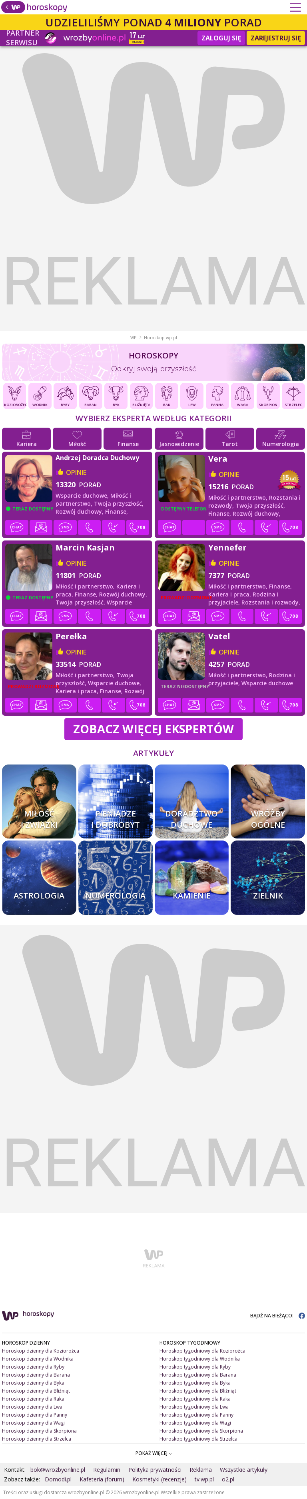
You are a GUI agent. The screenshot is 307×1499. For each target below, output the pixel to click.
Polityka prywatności (154, 1469)
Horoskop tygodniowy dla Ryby (195, 1366)
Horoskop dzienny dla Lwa (32, 1406)
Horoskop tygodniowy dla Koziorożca (202, 1350)
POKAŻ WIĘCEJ (154, 1453)
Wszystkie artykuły (243, 1469)
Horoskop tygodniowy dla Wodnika (199, 1358)
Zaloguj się (221, 38)
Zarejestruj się (276, 38)
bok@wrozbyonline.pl (57, 1469)
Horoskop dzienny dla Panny (34, 1414)
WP (133, 337)
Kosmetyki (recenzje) (159, 1479)
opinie (76, 472)
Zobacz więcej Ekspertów (153, 728)
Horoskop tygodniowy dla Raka (195, 1398)
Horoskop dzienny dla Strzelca (36, 1438)
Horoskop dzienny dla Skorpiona (39, 1430)
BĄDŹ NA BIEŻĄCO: (277, 1315)
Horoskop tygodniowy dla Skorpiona (201, 1430)
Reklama (200, 1469)
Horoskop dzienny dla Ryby (33, 1366)
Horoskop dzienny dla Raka (33, 1398)
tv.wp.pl (204, 1479)
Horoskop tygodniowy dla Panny (196, 1414)
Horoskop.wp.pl (160, 337)
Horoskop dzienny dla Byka (33, 1382)
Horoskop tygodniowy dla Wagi (195, 1422)
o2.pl (228, 1479)
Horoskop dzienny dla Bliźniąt (36, 1390)
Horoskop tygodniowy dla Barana (197, 1374)
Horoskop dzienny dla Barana (36, 1374)
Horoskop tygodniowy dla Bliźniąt (197, 1390)
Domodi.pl (58, 1479)
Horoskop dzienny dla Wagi (33, 1422)
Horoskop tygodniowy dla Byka (195, 1382)
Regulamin (106, 1469)
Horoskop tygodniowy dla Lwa (194, 1406)
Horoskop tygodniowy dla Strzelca (198, 1438)
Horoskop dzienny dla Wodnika (38, 1358)
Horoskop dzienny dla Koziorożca (40, 1350)
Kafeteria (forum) (102, 1479)
